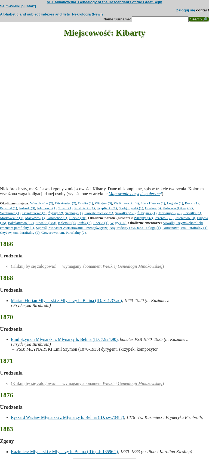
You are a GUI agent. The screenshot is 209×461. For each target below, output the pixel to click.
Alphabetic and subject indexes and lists (35, 14)
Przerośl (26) (164, 218)
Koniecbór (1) (57, 218)
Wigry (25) (118, 223)
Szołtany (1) (74, 213)
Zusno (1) (65, 208)
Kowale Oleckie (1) (98, 213)
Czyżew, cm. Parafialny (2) (19, 232)
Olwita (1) (85, 203)
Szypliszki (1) (107, 208)
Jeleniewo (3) (185, 218)
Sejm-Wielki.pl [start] (18, 6)
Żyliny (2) (55, 213)
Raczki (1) (101, 223)
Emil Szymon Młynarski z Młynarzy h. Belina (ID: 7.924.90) (64, 339)
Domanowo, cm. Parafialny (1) (184, 228)
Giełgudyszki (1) (131, 208)
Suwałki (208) (125, 213)
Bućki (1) (192, 203)
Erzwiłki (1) (192, 213)
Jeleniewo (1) (47, 208)
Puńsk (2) (84, 223)
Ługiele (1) (175, 203)
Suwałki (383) (46, 223)
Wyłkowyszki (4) (126, 203)
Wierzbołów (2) (41, 203)
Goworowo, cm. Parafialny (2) (63, 232)
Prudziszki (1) (84, 208)
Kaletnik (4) (67, 223)
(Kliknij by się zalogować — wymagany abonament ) (87, 266)
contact (202, 10)
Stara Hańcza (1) (153, 203)
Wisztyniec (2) (65, 203)
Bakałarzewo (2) (34, 213)
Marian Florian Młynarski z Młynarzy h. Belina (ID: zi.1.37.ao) (66, 300)
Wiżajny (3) (103, 203)
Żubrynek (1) (147, 213)
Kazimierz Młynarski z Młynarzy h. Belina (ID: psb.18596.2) (64, 451)
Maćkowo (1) (35, 218)
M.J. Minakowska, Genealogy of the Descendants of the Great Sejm (104, 2)
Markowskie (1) (11, 218)
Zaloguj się (185, 10)
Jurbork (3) (27, 208)
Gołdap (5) (153, 208)
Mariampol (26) (170, 213)
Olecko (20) (77, 218)
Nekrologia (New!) (87, 14)
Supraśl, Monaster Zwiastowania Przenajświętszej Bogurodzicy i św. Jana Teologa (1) (98, 228)
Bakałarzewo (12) (21, 223)
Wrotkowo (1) (10, 213)
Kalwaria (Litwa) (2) (178, 208)
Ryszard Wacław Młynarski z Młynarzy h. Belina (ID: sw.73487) (67, 417)
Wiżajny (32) (143, 218)
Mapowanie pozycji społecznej (135, 193)
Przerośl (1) (8, 208)
